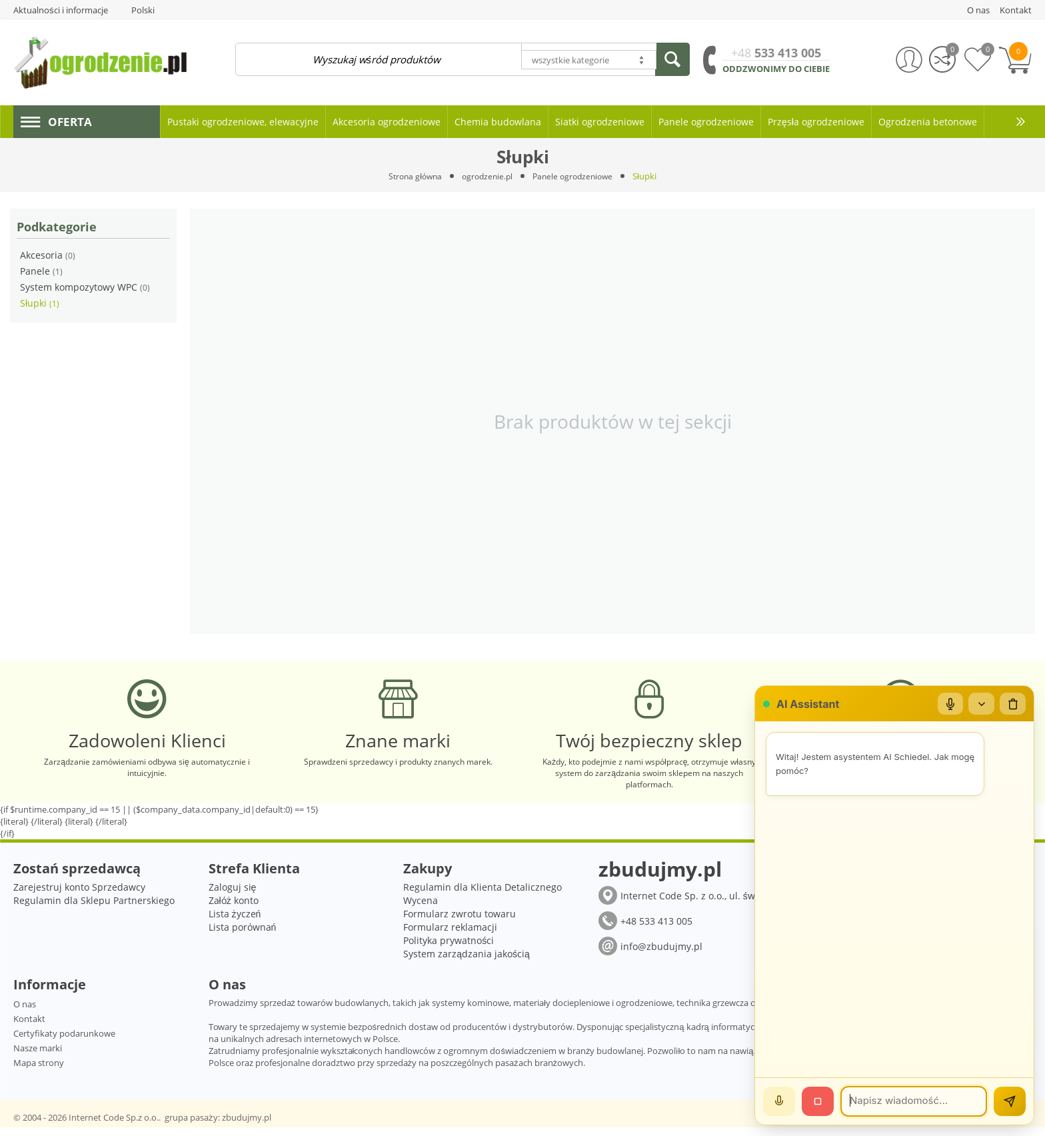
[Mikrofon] (948, 704)
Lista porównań (243, 935)
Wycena (420, 909)
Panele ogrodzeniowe (576, 176)
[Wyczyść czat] (1012, 704)
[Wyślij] (1010, 1101)
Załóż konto (234, 909)
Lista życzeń (235, 922)
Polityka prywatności (448, 949)
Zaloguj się (233, 895)
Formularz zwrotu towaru (459, 922)
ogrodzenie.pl (487, 176)
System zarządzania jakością (466, 962)
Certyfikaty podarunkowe (64, 1042)
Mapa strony (38, 1071)
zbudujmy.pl (246, 1126)
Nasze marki (37, 1057)
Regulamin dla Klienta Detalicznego (482, 895)
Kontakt (29, 1027)
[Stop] (818, 1101)
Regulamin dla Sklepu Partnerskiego (94, 909)
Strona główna (411, 176)
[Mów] (779, 1101)
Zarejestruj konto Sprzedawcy (79, 895)
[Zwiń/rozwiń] (980, 704)
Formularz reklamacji (450, 935)
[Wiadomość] (913, 1101)
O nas (24, 1013)
